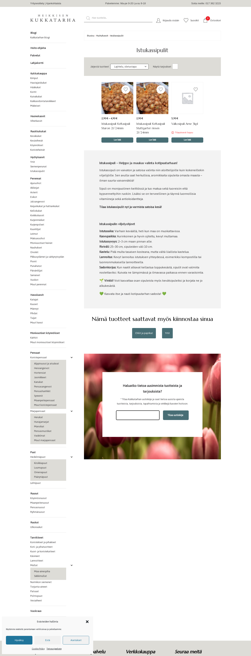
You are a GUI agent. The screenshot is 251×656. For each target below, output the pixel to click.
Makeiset (35, 105)
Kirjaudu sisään (171, 20)
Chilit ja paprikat (144, 333)
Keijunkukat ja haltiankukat (44, 206)
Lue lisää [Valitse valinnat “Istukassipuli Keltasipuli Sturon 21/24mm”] (117, 140)
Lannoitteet (36, 560)
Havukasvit (37, 295)
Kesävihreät (36, 140)
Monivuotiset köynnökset (45, 333)
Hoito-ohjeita (38, 48)
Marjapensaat (37, 411)
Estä (47, 640)
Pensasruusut (37, 507)
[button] (87, 622)
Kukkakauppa (38, 73)
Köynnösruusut (38, 498)
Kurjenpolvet (37, 224)
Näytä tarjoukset (162, 66)
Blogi (33, 32)
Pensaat (35, 352)
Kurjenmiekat (37, 220)
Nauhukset (36, 247)
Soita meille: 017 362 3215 (206, 3)
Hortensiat (40, 372)
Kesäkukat (35, 136)
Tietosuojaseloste (54, 649)
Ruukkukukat (38, 131)
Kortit (33, 92)
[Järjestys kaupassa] (129, 66)
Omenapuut (40, 472)
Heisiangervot (41, 368)
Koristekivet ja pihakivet (43, 542)
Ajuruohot (35, 183)
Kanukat (38, 382)
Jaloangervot (37, 201)
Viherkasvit (36, 120)
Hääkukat (35, 87)
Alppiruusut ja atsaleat (46, 363)
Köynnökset (36, 145)
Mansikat (39, 426)
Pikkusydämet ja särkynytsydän (47, 256)
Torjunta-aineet (38, 586)
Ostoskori (213, 20)
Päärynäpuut (41, 476)
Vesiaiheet (36, 600)
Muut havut (36, 322)
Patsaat (34, 591)
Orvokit (34, 252)
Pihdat (33, 313)
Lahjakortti (36, 63)
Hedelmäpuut (37, 457)
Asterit (34, 192)
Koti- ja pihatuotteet (41, 546)
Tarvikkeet (36, 537)
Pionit (33, 261)
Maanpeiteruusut (39, 502)
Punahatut (36, 266)
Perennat (35, 178)
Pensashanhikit (42, 391)
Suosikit (194, 20)
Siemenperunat (38, 166)
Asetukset (76, 640)
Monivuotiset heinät (41, 243)
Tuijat (33, 318)
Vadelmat (39, 435)
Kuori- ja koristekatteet (42, 551)
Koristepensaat (38, 357)
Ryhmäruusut (37, 512)
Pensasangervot (43, 386)
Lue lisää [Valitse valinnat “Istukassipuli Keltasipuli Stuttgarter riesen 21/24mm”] (152, 140)
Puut (32, 452)
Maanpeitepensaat (44, 400)
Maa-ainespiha (42, 571)
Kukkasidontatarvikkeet (43, 101)
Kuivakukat (36, 96)
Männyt (34, 308)
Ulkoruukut (36, 527)
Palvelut (35, 55)
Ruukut (34, 522)
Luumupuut (40, 467)
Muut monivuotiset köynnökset (47, 342)
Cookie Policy (38, 649)
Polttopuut (36, 596)
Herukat (38, 417)
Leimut (34, 233)
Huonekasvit (37, 116)
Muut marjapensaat (44, 440)
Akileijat (34, 187)
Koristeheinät (37, 149)
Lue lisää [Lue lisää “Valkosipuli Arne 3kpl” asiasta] (187, 140)
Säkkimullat (40, 576)
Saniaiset (35, 275)
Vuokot (34, 279)
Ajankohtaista (53, 3)
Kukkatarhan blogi (40, 37)
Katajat (34, 299)
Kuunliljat (35, 229)
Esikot (33, 197)
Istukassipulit (37, 171)
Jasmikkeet (40, 377)
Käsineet (35, 556)
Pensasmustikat (42, 431)
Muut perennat (38, 284)
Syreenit (38, 395)
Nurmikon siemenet (41, 582)
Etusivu (90, 35)
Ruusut (34, 493)
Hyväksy (19, 640)
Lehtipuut (35, 483)
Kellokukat (36, 210)
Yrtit (32, 161)
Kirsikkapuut (40, 463)
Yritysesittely (37, 3)
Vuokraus (35, 611)
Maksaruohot (37, 238)
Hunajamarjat (41, 421)
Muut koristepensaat (45, 405)
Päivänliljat (36, 270)
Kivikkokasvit (37, 215)
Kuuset (34, 304)
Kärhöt (34, 337)
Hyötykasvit (37, 157)
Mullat (34, 565)
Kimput (34, 78)
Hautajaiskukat (38, 82)
